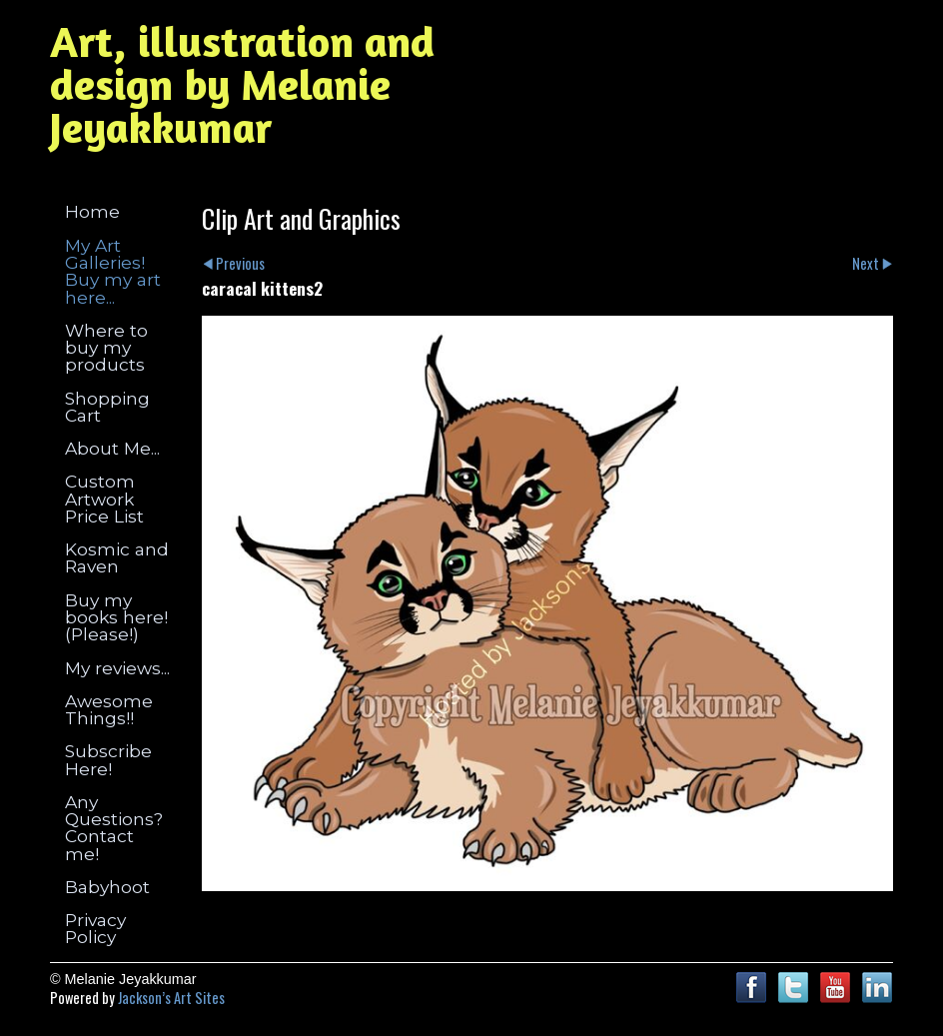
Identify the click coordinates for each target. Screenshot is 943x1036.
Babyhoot (107, 886)
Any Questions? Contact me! (114, 827)
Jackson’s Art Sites (171, 997)
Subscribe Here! (108, 759)
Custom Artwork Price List (104, 498)
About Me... (112, 448)
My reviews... (117, 667)
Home (92, 211)
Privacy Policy (95, 928)
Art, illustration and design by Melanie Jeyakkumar (242, 84)
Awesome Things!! (109, 709)
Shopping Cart (107, 407)
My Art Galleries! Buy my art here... (113, 271)
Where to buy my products (106, 348)
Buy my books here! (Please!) (116, 617)
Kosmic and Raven (117, 557)
